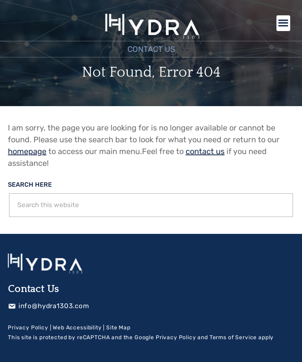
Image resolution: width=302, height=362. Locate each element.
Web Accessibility (77, 327)
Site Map (118, 327)
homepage (27, 151)
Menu (283, 23)
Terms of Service (233, 337)
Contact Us (151, 49)
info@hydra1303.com (48, 306)
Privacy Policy (28, 327)
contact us (205, 151)
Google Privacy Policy (165, 337)
